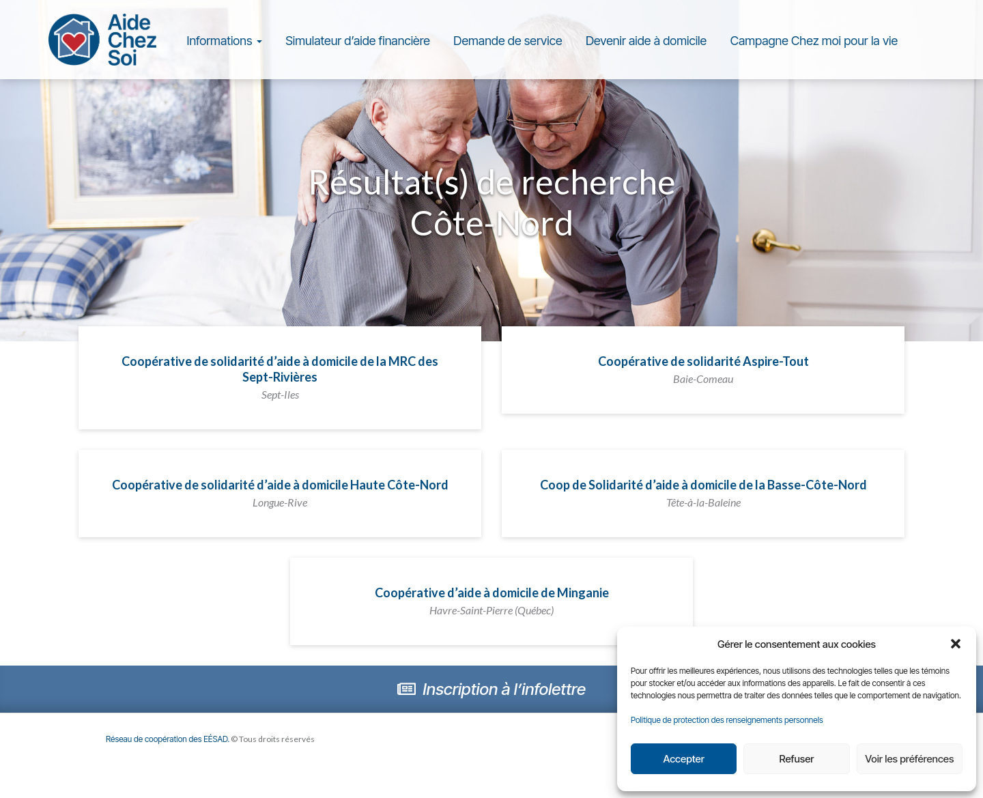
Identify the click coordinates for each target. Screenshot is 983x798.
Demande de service (507, 40)
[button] (956, 644)
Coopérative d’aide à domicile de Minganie (492, 600)
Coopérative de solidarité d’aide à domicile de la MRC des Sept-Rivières (280, 377)
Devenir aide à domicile (646, 40)
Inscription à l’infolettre (491, 689)
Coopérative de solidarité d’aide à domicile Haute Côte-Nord (280, 493)
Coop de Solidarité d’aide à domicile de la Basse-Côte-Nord (703, 493)
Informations (224, 40)
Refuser (797, 758)
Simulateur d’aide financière (357, 40)
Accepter (683, 758)
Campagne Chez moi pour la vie (814, 40)
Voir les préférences (909, 758)
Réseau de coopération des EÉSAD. (167, 739)
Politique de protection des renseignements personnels (727, 720)
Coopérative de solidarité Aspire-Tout (703, 369)
